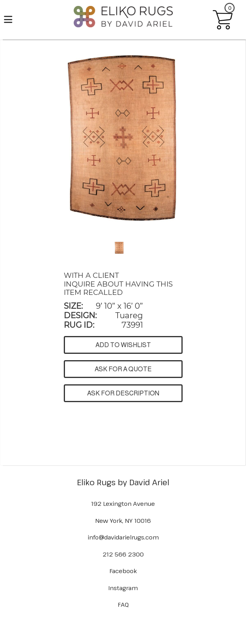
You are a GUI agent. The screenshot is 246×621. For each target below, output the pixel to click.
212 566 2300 (123, 554)
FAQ (123, 604)
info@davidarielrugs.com (123, 537)
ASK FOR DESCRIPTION (123, 393)
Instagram (123, 588)
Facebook (123, 571)
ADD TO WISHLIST (123, 345)
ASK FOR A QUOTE (123, 369)
